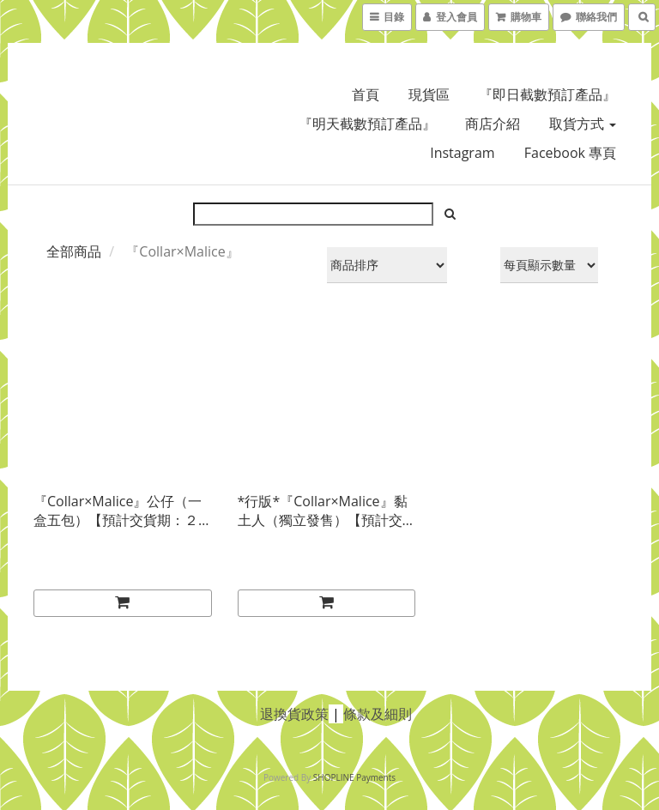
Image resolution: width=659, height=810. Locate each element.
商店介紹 (492, 123)
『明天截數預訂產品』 (367, 123)
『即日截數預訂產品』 (547, 94)
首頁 (365, 94)
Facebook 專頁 (570, 152)
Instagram (462, 152)
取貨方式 (582, 123)
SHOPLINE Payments (354, 777)
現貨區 (429, 94)
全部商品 (73, 251)
